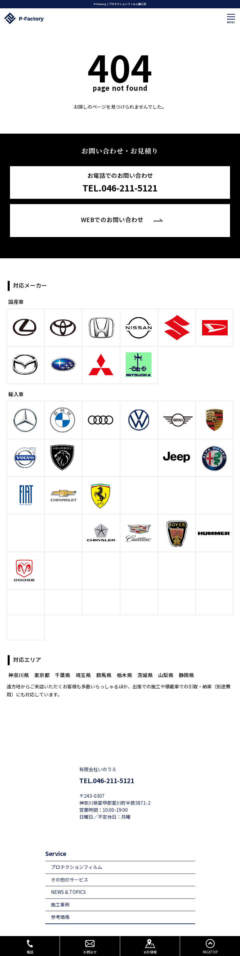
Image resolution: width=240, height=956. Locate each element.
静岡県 (186, 650)
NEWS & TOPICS (68, 867)
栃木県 (124, 650)
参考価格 (60, 892)
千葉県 (63, 650)
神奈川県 (18, 650)
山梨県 (166, 650)
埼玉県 (83, 650)
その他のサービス (69, 855)
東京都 (42, 650)
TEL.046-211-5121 (106, 755)
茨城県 (145, 650)
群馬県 (104, 650)
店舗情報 (60, 930)
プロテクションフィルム (76, 842)
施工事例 (60, 880)
